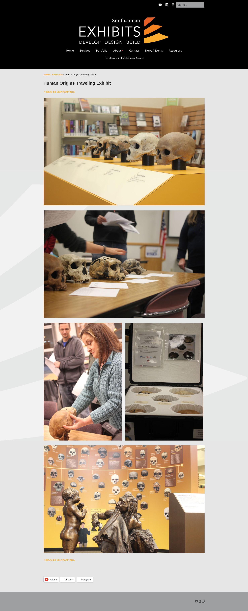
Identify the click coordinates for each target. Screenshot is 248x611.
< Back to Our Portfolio (59, 92)
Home (70, 50)
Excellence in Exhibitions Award (124, 58)
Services (85, 50)
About (117, 50)
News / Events (154, 50)
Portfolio (101, 50)
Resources (175, 50)
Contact (134, 50)
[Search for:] (190, 5)
